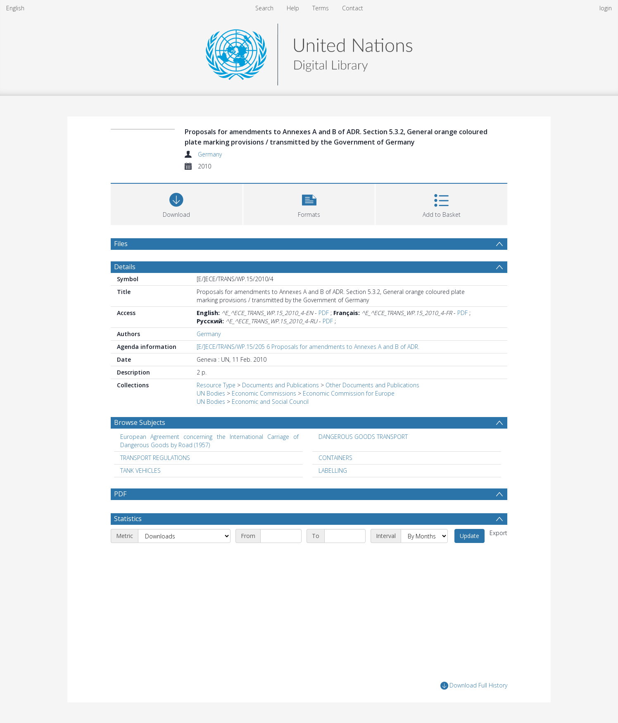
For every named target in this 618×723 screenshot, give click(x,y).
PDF (324, 313)
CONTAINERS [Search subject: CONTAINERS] (335, 458)
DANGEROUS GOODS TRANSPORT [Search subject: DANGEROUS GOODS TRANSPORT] (363, 437)
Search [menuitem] (264, 8)
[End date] (345, 536)
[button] (309, 203)
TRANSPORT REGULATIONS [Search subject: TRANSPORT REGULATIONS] (155, 458)
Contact (352, 8)
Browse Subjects (139, 422)
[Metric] (184, 536)
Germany (210, 154)
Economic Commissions (264, 393)
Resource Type (216, 385)
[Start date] (281, 536)
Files (121, 243)
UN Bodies (211, 393)
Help (293, 8)
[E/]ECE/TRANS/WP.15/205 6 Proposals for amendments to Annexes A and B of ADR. (308, 347)
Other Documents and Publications (372, 385)
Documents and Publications (280, 385)
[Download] (176, 203)
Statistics (128, 518)
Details (124, 266)
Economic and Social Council (270, 401)
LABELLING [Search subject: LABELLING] (333, 470)
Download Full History (473, 685)
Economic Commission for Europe (349, 393)
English (15, 8)
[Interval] (424, 536)
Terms (320, 8)
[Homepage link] (309, 52)
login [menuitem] (605, 8)
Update (469, 536)
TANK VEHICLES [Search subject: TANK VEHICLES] (140, 470)
